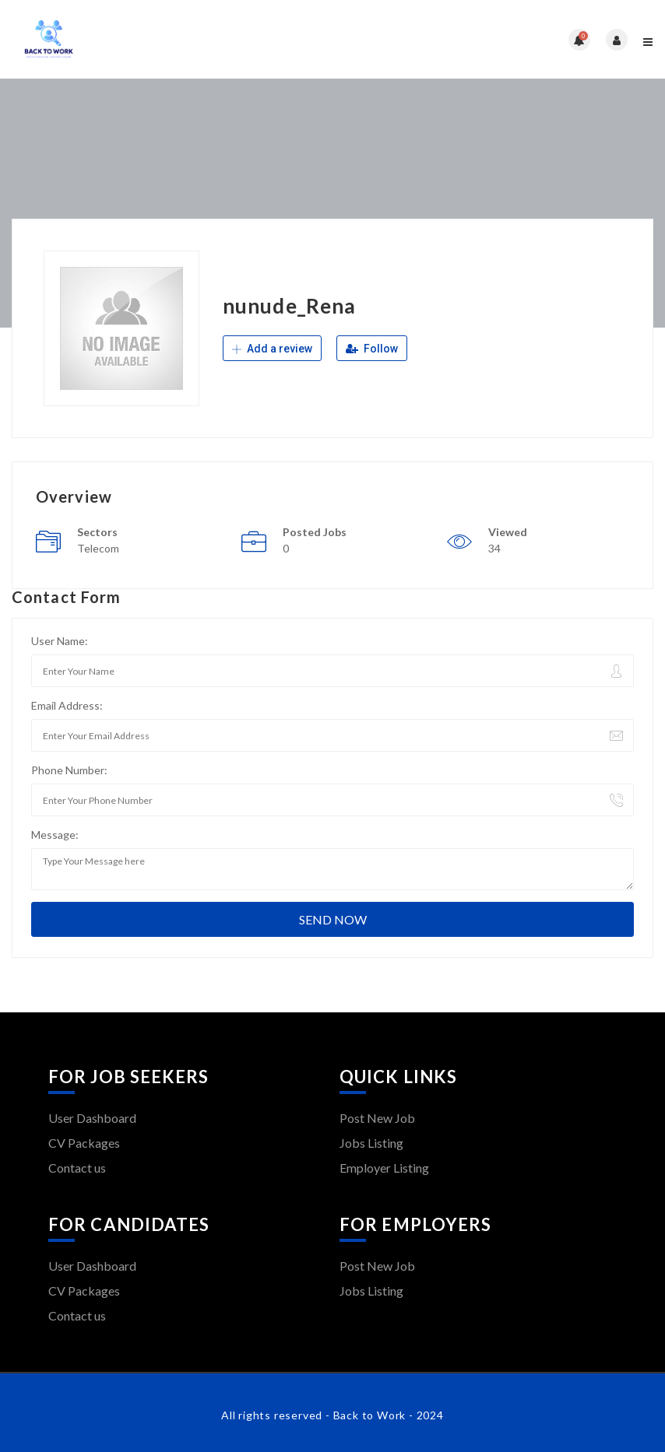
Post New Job (377, 1117)
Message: (55, 834)
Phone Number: (69, 770)
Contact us (77, 1167)
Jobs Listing (371, 1142)
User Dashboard (92, 1117)
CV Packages (84, 1142)
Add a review (272, 348)
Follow (372, 348)
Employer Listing (384, 1167)
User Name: (59, 640)
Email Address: (67, 705)
